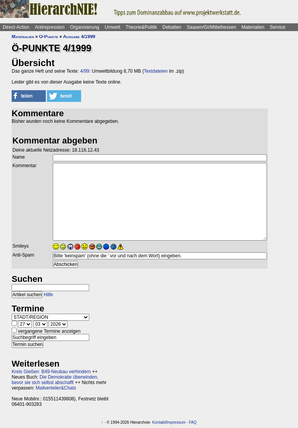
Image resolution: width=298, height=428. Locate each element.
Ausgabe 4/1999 (79, 36)
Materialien (253, 27)
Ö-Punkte (48, 36)
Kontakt (158, 422)
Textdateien (156, 71)
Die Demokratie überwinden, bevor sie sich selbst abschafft (55, 379)
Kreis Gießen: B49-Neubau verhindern (51, 371)
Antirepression (50, 27)
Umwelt (112, 27)
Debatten (172, 27)
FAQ (193, 422)
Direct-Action (16, 27)
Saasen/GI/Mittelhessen (211, 27)
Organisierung (84, 27)
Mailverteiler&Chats (56, 388)
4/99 (84, 71)
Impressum (175, 422)
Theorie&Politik (141, 27)
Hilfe (48, 294)
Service (277, 27)
